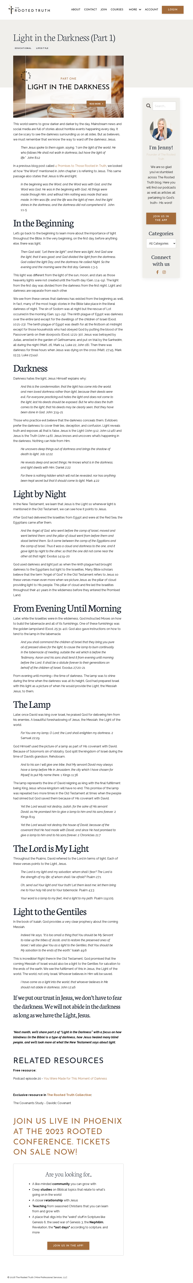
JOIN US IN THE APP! (68, 1246)
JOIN (104, 9)
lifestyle (42, 48)
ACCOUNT (151, 9)
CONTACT (90, 9)
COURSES (117, 9)
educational (23, 48)
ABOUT (75, 9)
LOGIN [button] (173, 9)
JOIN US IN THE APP (161, 218)
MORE (135, 9)
